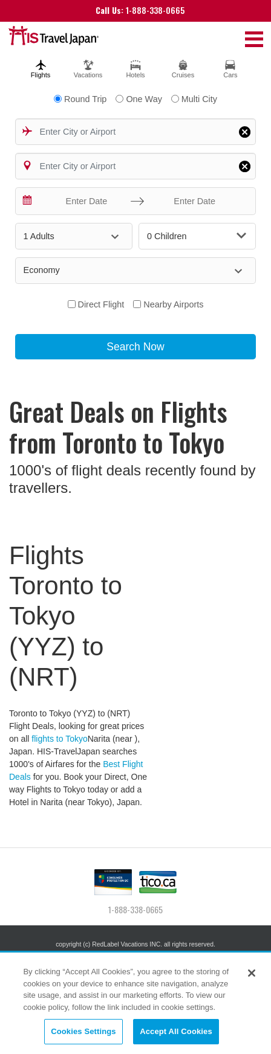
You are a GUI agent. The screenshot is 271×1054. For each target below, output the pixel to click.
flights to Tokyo (59, 739)
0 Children (196, 236)
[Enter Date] (84, 201)
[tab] (40, 67)
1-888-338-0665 (140, 10)
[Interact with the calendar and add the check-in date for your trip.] (28, 201)
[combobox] (135, 131)
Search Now (135, 347)
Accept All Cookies (176, 1031)
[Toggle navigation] (254, 38)
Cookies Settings (83, 1031)
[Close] (251, 973)
